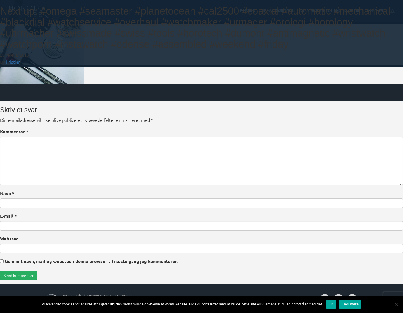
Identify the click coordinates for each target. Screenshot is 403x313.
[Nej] (396, 304)
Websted (9, 238)
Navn (7, 193)
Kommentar (14, 131)
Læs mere (350, 304)
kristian (13, 62)
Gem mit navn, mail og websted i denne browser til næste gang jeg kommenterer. (91, 261)
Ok (331, 304)
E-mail (8, 216)
